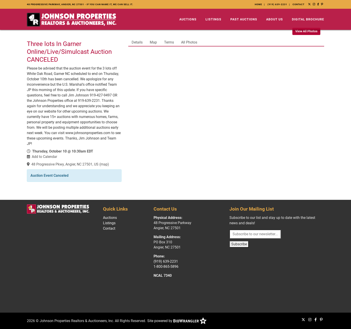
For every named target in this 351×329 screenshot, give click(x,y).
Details (137, 42)
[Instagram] (314, 4)
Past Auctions (243, 19)
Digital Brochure (308, 19)
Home (258, 4)
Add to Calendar (44, 157)
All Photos (189, 42)
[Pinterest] (322, 4)
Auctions (188, 19)
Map (153, 42)
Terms (169, 42)
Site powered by (177, 321)
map (104, 164)
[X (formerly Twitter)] (309, 4)
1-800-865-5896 (166, 266)
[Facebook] (318, 4)
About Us (274, 19)
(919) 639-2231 (277, 4)
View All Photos (306, 31)
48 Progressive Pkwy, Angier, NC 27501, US (64, 164)
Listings (213, 19)
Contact (298, 4)
